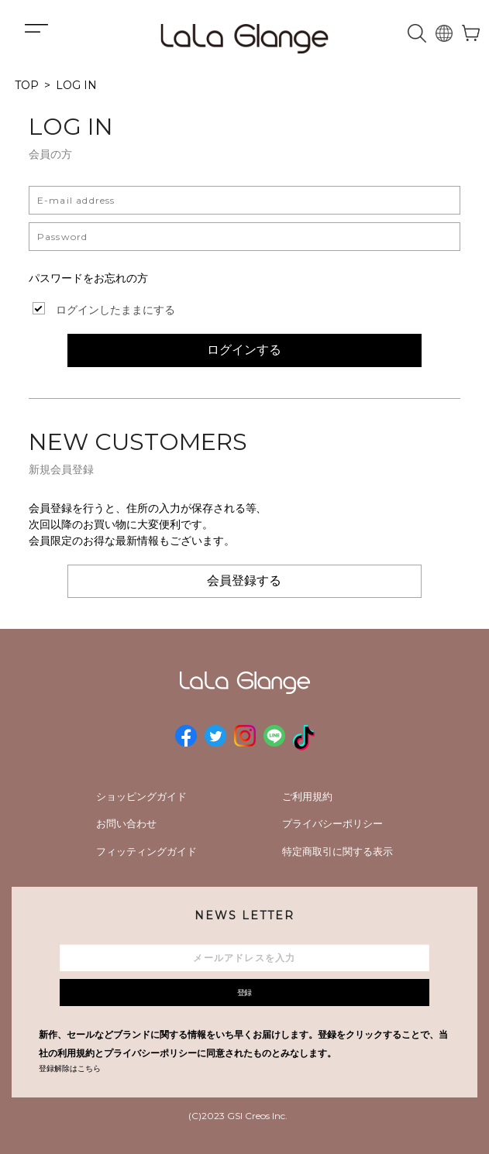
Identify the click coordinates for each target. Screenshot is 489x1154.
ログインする (244, 349)
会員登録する (244, 580)
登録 (245, 992)
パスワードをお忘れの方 (88, 278)
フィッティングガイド (146, 851)
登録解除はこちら (70, 1068)
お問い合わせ (126, 823)
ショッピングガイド (141, 796)
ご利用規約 (307, 796)
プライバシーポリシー (332, 823)
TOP (27, 85)
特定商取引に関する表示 (337, 851)
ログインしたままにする (115, 310)
